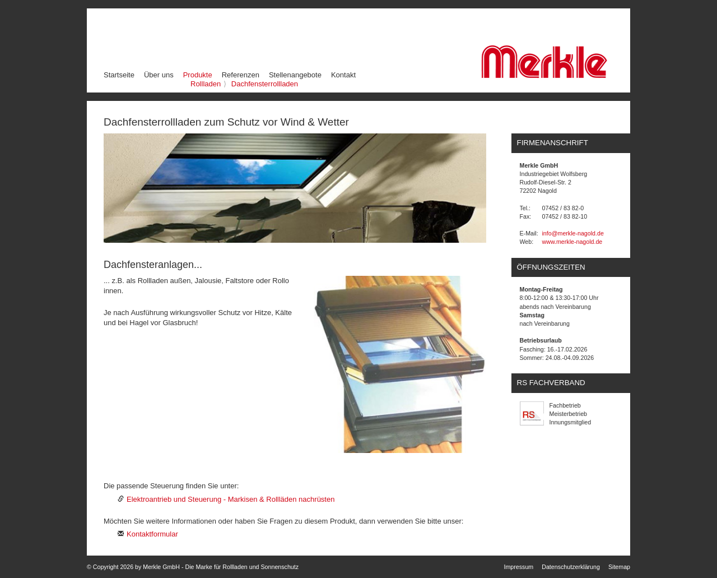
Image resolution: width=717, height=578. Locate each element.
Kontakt (343, 75)
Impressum (519, 566)
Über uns (159, 75)
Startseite (119, 75)
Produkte (198, 74)
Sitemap (619, 566)
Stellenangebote (295, 75)
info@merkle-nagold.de (573, 233)
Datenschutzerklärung (571, 566)
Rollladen (205, 84)
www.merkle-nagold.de (572, 241)
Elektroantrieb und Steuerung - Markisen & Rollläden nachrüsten (230, 499)
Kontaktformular (152, 534)
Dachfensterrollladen (264, 84)
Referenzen (240, 75)
